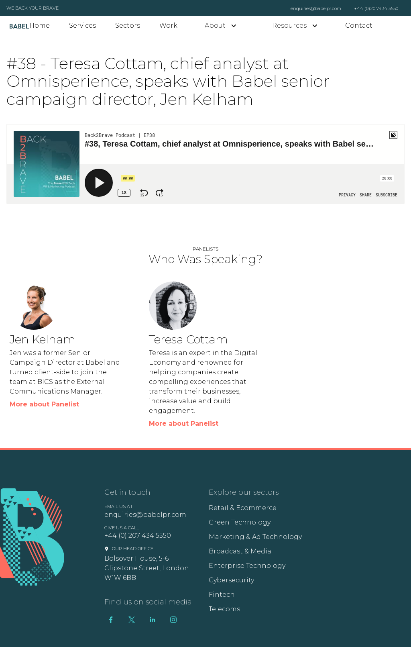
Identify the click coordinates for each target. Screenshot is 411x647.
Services (82, 25)
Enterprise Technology (247, 565)
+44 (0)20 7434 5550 (376, 8)
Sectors (127, 25)
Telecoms (224, 609)
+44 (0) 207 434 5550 (137, 535)
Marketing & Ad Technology (255, 537)
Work (168, 25)
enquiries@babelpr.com (316, 8)
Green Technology (240, 522)
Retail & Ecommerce (243, 508)
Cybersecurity (231, 580)
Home (39, 25)
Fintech (222, 594)
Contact (358, 25)
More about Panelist (44, 404)
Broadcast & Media (240, 551)
